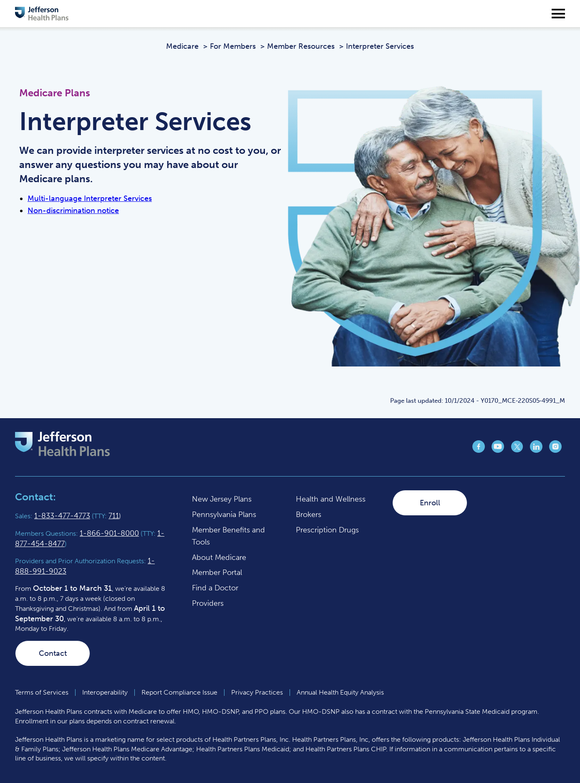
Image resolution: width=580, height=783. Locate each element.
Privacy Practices (257, 692)
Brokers (308, 514)
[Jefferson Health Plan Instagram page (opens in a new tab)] (555, 450)
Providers (208, 603)
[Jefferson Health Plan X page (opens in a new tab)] (517, 450)
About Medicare (219, 557)
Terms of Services (41, 692)
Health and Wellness (331, 499)
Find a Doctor (215, 587)
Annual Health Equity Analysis (340, 692)
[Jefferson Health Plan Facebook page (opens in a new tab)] (478, 450)
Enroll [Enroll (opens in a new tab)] (430, 502)
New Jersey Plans (222, 499)
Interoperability (105, 692)
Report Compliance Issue (179, 692)
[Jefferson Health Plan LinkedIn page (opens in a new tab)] (536, 450)
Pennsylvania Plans (224, 514)
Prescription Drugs (327, 530)
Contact (53, 653)
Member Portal (217, 572)
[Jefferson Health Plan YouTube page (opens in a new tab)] (498, 450)
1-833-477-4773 (62, 515)
